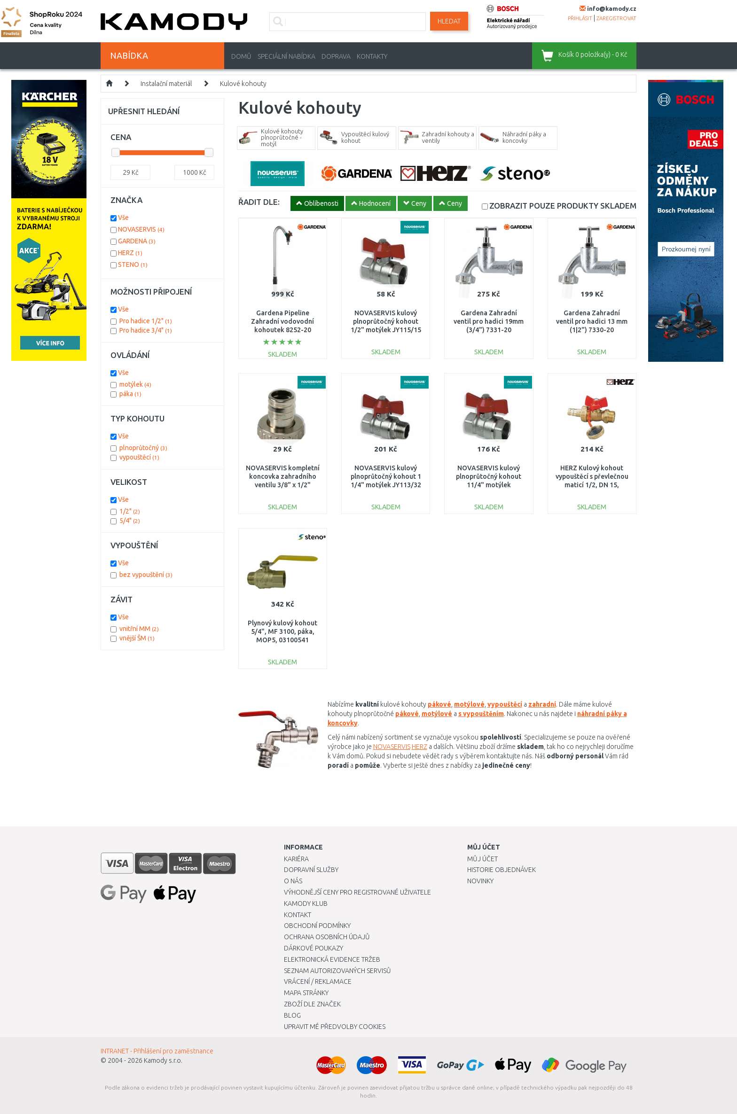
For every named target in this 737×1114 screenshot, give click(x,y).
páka (130, 393)
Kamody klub (306, 903)
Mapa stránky (306, 993)
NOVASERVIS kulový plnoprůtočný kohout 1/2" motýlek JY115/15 (386, 321)
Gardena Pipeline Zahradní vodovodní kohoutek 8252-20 (282, 321)
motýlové (437, 713)
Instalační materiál (166, 83)
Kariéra (296, 859)
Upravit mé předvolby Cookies (334, 1026)
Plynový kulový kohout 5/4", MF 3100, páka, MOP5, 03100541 (282, 631)
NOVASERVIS (391, 746)
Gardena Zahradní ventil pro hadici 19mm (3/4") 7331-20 (489, 321)
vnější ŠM (137, 638)
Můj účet (482, 859)
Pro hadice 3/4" (145, 330)
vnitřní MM (139, 628)
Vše (123, 217)
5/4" (129, 520)
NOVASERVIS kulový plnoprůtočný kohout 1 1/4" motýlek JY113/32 (386, 476)
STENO (133, 264)
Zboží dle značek (312, 1004)
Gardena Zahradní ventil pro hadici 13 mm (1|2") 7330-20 (591, 321)
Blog (292, 1015)
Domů (241, 56)
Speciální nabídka (286, 56)
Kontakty (372, 56)
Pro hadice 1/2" (145, 321)
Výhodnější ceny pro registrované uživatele (357, 892)
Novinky (480, 881)
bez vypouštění (145, 574)
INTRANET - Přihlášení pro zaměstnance (157, 1051)
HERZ (419, 746)
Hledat (449, 21)
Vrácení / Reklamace (318, 981)
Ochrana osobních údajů (327, 937)
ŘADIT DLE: (259, 201)
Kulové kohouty (243, 83)
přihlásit (580, 18)
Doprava (336, 56)
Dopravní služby (311, 869)
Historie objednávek (501, 869)
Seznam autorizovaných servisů (337, 970)
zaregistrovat (616, 18)
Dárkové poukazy (313, 948)
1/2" (129, 511)
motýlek (135, 384)
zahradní (542, 704)
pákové (439, 704)
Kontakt (297, 915)
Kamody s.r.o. (163, 1060)
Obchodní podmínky (317, 925)
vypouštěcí (504, 704)
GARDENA (137, 241)
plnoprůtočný (143, 448)
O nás (293, 881)
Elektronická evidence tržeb (332, 959)
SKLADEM (562, 205)
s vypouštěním (481, 713)
